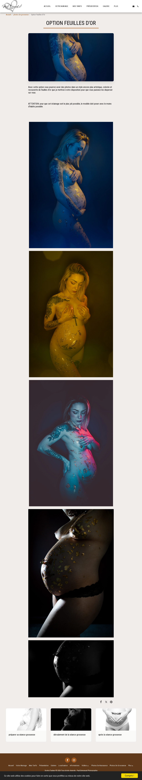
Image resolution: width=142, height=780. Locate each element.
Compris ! (129, 775)
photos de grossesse (21, 15)
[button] (129, 6)
